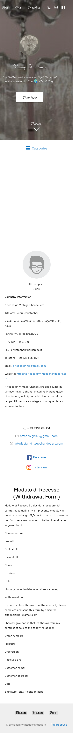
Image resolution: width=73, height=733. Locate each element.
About (18, 7)
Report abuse (59, 724)
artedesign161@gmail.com (29, 365)
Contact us (34, 7)
